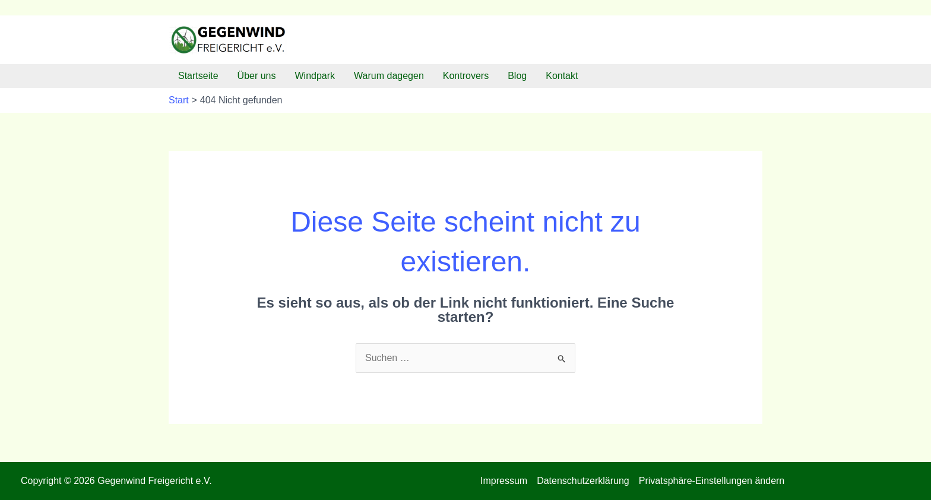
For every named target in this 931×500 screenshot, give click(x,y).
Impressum (503, 481)
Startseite (198, 76)
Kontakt (562, 76)
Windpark (315, 76)
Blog (517, 76)
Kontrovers (466, 76)
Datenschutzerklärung (583, 481)
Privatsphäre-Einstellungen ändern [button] (711, 481)
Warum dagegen (389, 76)
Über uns (257, 76)
